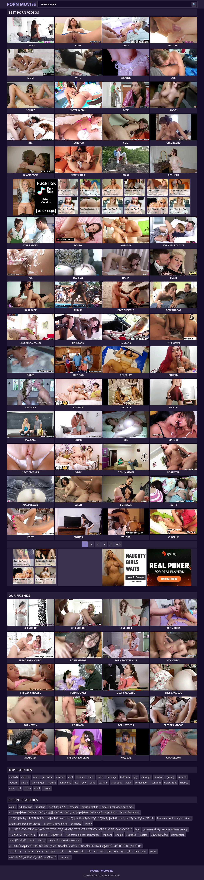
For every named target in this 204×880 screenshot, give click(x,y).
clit (19, 788)
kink (32, 840)
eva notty (76, 823)
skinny (88, 823)
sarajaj (41, 840)
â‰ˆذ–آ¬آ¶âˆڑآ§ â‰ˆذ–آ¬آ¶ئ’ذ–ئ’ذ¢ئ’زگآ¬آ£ (32, 857)
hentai (47, 788)
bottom (13, 782)
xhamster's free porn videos (24, 823)
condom (156, 782)
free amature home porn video (174, 818)
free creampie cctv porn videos (82, 834)
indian (24, 782)
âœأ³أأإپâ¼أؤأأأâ (17, 840)
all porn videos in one (55, 823)
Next (118, 544)
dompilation (178, 834)
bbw (84, 782)
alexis (12, 807)
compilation (141, 782)
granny (170, 777)
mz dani (107, 834)
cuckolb (13, 777)
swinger (103, 782)
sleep (100, 777)
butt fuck (125, 777)
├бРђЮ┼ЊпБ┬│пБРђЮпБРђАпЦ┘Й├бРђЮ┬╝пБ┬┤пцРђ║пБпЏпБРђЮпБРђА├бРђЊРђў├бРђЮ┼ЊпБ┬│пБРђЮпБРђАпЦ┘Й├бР (81, 818)
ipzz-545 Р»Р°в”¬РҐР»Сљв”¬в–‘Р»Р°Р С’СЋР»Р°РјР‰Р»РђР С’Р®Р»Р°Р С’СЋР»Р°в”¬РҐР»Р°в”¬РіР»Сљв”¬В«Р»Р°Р (70, 829)
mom (36, 777)
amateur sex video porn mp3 (118, 807)
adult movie (25, 807)
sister (91, 777)
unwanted (56, 834)
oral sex (60, 777)
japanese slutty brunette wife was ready (165, 829)
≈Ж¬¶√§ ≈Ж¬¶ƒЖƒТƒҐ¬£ (22, 834)
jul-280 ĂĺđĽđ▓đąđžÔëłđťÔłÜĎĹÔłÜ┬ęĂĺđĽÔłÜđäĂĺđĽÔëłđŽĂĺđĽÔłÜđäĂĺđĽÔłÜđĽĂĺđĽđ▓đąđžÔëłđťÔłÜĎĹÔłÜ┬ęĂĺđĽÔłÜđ (75, 846)
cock (11, 788)
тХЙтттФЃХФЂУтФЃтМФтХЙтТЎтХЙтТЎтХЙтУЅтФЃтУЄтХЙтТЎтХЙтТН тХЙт (78, 851)
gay (136, 777)
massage (146, 777)
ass (76, 782)
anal (70, 777)
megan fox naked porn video (64, 840)
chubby (184, 782)
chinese (25, 777)
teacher (74, 807)
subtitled (131, 834)
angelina (40, 807)
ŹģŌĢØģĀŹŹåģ (159, 834)
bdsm (28, 788)
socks (153, 851)
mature (52, 782)
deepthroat (170, 782)
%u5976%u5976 (57, 807)
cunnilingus (37, 782)
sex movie (64, 857)
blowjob (158, 777)
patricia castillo (90, 807)
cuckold (182, 777)
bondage (112, 777)
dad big (43, 834)
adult (37, 788)
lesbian (80, 777)
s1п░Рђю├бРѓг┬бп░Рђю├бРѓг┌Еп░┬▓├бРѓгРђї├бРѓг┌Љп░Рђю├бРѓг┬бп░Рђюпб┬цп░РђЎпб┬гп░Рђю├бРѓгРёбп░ (74, 812)
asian (128, 782)
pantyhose (65, 782)
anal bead (116, 782)
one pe (119, 834)
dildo (92, 782)
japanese (48, 777)
